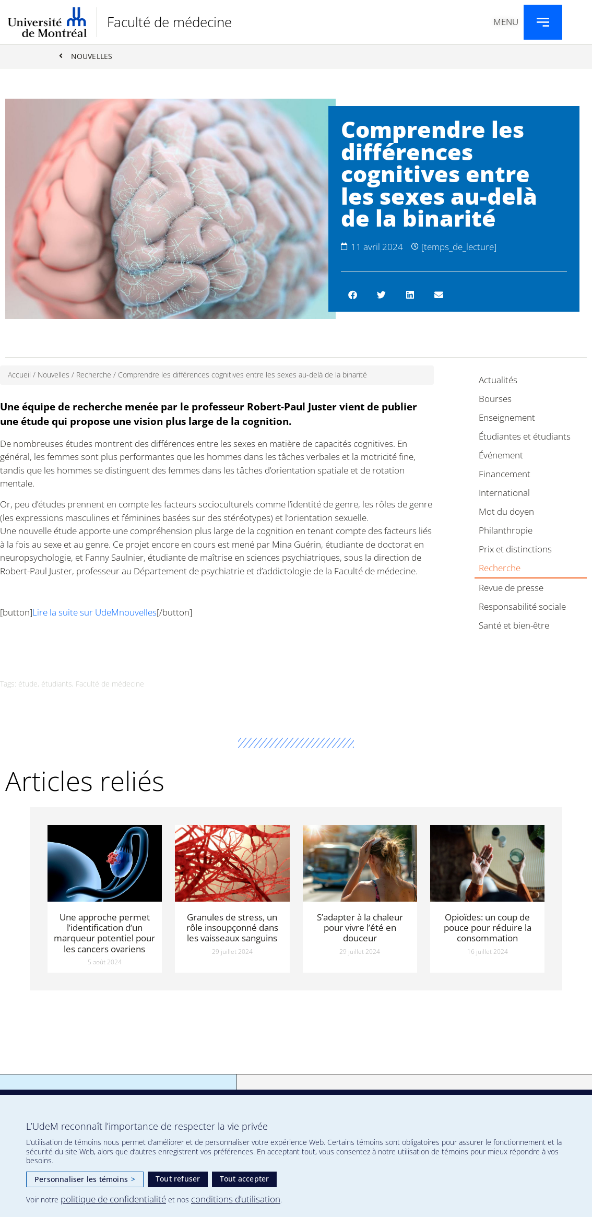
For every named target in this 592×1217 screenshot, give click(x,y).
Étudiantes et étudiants (525, 437)
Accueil (19, 375)
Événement (501, 456)
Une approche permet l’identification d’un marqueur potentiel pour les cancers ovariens (104, 933)
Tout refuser (178, 1179)
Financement (504, 474)
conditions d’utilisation (235, 1199)
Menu (505, 22)
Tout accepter (244, 1179)
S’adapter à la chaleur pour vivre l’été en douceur (360, 927)
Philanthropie (505, 531)
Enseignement (507, 418)
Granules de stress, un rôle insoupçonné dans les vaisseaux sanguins (232, 927)
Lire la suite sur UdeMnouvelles (94, 613)
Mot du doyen (506, 512)
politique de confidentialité (113, 1199)
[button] (352, 295)
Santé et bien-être (514, 626)
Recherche (93, 375)
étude (28, 684)
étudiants (56, 684)
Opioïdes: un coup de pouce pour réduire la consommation (487, 927)
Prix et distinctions (515, 549)
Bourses (495, 399)
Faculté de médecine (169, 22)
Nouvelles (53, 375)
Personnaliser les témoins (84, 1179)
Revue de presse (511, 588)
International (504, 493)
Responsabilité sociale (522, 607)
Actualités (498, 380)
